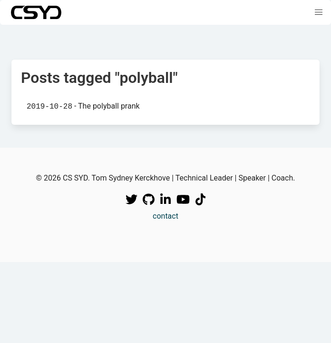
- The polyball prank (83, 106)
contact (165, 216)
